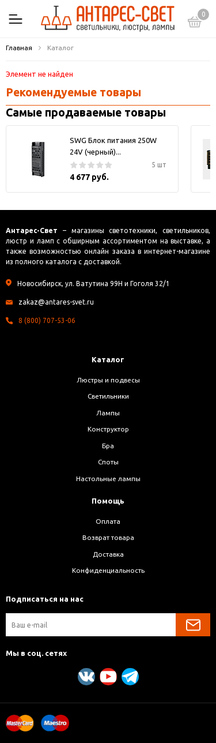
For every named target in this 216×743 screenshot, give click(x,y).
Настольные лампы (108, 478)
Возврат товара (108, 537)
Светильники (108, 396)
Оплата (108, 521)
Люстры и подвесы (108, 380)
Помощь (108, 501)
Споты (108, 462)
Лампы (108, 412)
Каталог (108, 359)
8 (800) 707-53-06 (46, 320)
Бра (108, 445)
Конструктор (108, 429)
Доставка (108, 554)
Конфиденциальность (108, 570)
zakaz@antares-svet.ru (56, 302)
